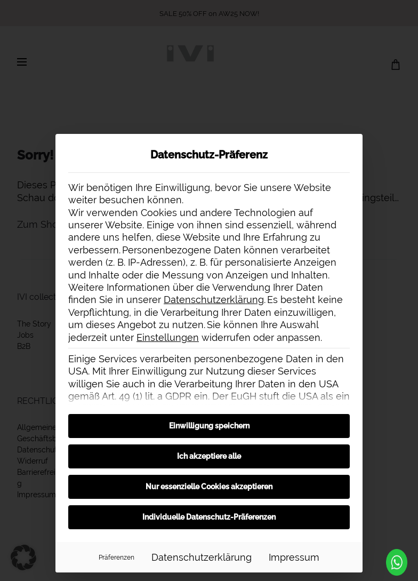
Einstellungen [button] (167, 337)
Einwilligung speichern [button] (209, 425)
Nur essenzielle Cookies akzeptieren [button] (209, 486)
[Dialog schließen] (349, 146)
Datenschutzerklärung (214, 299)
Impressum (294, 557)
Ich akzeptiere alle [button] (209, 456)
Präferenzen (116, 557)
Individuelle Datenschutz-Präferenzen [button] (209, 517)
